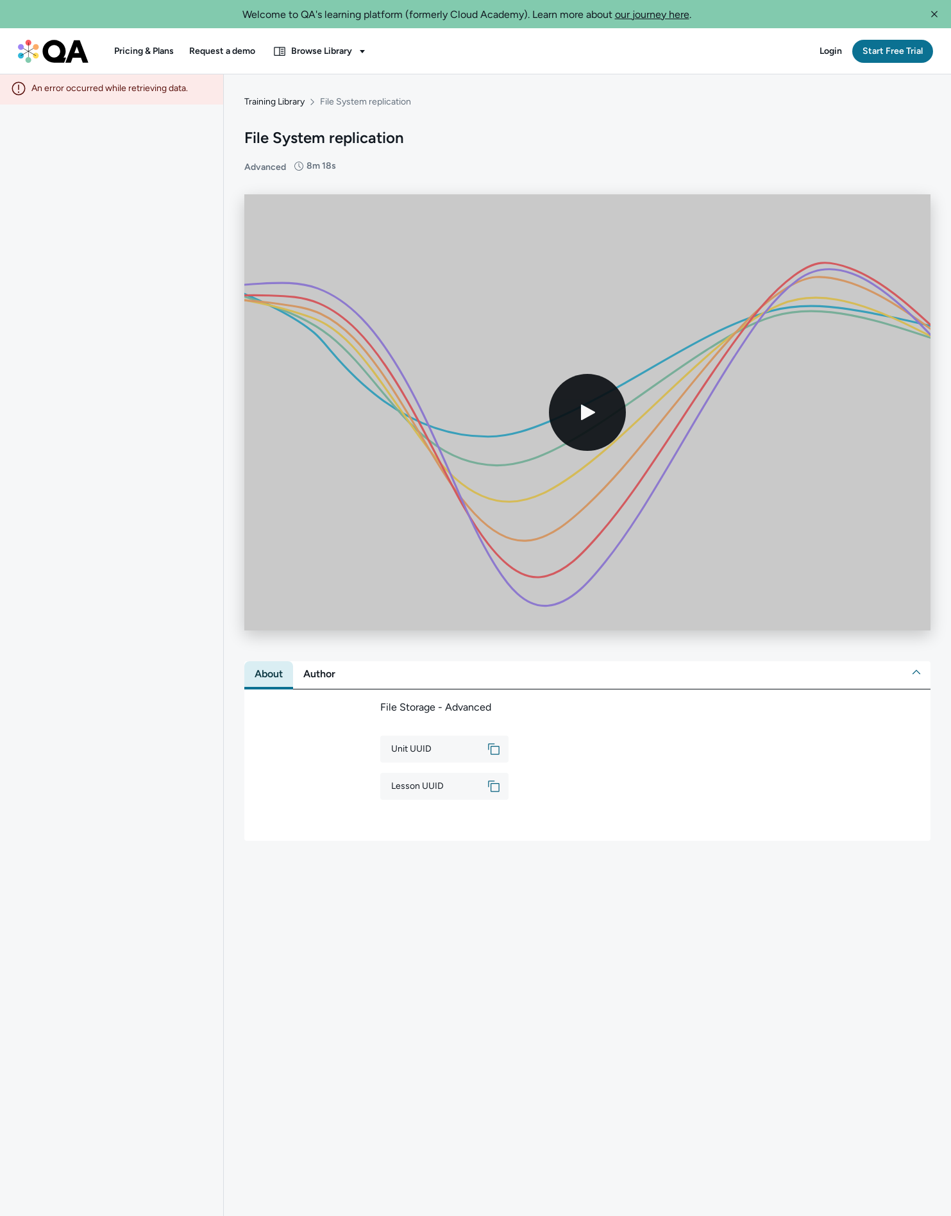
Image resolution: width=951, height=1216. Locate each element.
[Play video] (587, 414)
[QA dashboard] (53, 51)
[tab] (268, 676)
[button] (934, 14)
